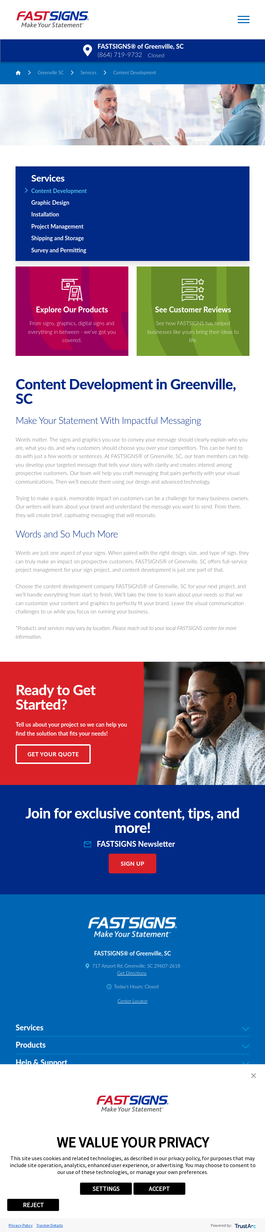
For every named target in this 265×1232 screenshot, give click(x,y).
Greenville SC (51, 72)
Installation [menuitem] (45, 214)
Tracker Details (49, 1225)
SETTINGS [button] (105, 1189)
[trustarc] (245, 1225)
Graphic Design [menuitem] (50, 202)
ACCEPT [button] (159, 1189)
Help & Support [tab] (132, 1063)
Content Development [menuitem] (59, 190)
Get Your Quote (53, 754)
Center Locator (132, 1001)
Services (89, 72)
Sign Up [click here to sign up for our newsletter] (133, 863)
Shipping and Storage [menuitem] (57, 238)
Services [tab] (132, 1028)
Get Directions (131, 973)
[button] (243, 19)
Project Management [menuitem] (57, 226)
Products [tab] (132, 1045)
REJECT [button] (33, 1205)
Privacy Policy (21, 1225)
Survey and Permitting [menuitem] (58, 250)
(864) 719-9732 (120, 54)
